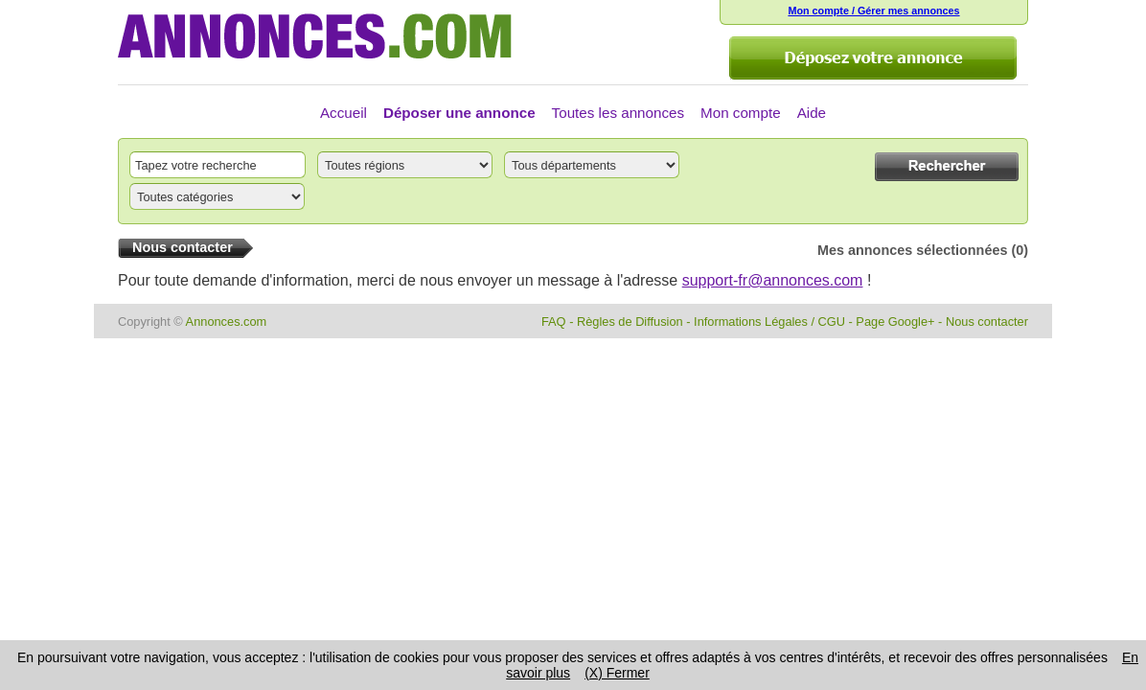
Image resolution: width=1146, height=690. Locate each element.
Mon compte (740, 112)
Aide (811, 112)
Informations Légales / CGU (769, 321)
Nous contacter (987, 321)
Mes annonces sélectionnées (912, 250)
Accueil (343, 112)
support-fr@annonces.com (772, 280)
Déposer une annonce (459, 112)
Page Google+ (895, 321)
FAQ (553, 321)
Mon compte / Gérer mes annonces (873, 10)
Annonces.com (226, 321)
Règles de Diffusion (630, 321)
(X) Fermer (617, 672)
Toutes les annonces (618, 112)
